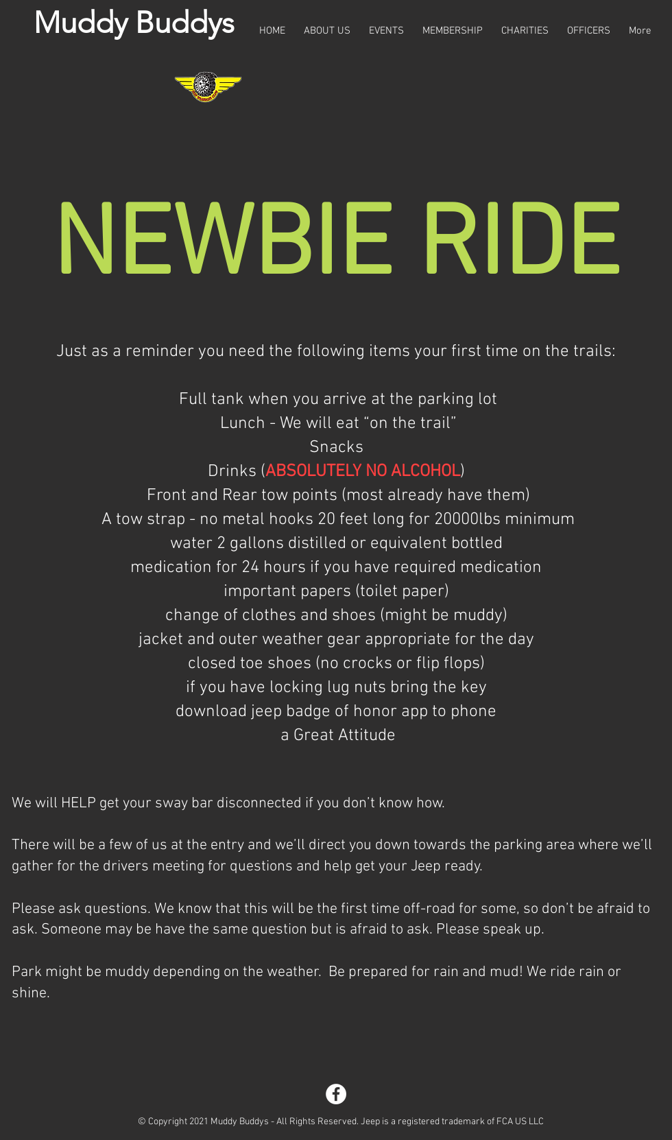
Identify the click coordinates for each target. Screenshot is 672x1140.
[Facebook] (336, 1094)
